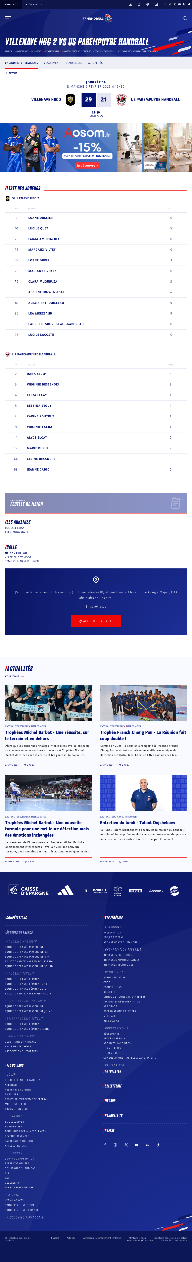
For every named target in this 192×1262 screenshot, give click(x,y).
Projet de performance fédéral (26, 1099)
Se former (14, 1153)
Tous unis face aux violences (25, 1131)
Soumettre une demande (22, 1210)
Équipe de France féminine (23, 979)
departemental (51, 51)
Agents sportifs (114, 977)
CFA (7, 1173)
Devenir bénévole (17, 1136)
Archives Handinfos (117, 1043)
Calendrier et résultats (21, 63)
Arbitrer (11, 1084)
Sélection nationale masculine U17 (29, 961)
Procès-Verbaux (114, 1038)
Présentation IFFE (17, 1163)
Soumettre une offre (20, 1205)
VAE (7, 1178)
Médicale (109, 1016)
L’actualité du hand (111, 816)
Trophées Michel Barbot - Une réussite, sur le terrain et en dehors (47, 736)
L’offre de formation (19, 1158)
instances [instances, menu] (11, 4)
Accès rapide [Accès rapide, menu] (34, 4)
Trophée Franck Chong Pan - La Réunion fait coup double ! (143, 736)
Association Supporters (21, 1051)
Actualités (95, 63)
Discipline (110, 992)
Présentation (112, 932)
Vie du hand (15, 1065)
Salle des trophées (18, 1046)
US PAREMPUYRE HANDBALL (155, 99)
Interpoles (131, 816)
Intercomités (38, 726)
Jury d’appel (111, 1021)
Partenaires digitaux (19, 1141)
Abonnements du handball (122, 942)
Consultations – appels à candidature (129, 1057)
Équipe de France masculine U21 (27, 952)
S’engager (15, 1116)
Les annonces (14, 1200)
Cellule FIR (12, 1182)
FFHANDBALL (114, 927)
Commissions (115, 972)
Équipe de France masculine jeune (28, 1011)
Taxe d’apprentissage (19, 1187)
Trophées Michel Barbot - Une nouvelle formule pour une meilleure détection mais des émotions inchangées (47, 829)
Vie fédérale (114, 918)
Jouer (11, 1074)
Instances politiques (117, 955)
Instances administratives (121, 960)
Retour (11, 73)
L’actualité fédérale (17, 726)
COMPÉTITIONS (112, 987)
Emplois (13, 1195)
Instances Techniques (118, 964)
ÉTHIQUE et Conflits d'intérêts (124, 996)
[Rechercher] (185, 18)
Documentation (117, 1028)
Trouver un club (17, 1109)
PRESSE (109, 1131)
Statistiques (74, 63)
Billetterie (113, 1086)
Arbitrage (110, 1006)
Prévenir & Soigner (18, 1089)
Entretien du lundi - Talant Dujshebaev (137, 823)
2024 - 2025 (36, 51)
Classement (52, 63)
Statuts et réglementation (121, 1001)
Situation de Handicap (20, 1168)
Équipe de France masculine (24, 947)
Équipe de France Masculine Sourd (29, 966)
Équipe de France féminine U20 (26, 984)
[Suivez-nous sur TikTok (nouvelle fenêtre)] (189, 4)
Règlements (111, 1033)
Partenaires (114, 1065)
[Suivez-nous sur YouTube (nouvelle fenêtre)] (179, 4)
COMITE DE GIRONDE (71, 51)
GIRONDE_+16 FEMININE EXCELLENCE (98, 51)
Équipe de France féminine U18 (25, 988)
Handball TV (114, 1116)
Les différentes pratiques (23, 1080)
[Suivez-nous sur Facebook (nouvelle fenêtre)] (165, 4)
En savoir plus (96, 607)
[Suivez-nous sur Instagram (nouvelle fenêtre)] (170, 4)
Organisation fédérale (123, 949)
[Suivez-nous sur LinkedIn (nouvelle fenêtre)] (184, 4)
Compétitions (21, 51)
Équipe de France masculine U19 (27, 956)
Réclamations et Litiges (119, 1011)
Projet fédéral (113, 937)
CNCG (106, 982)
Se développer (14, 1121)
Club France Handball (20, 1041)
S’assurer (11, 1094)
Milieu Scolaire (16, 1104)
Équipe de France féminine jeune (27, 1029)
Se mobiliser (13, 1126)
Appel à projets (15, 1145)
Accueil (8, 51)
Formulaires (112, 1048)
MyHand (110, 1101)
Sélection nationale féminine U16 (28, 993)
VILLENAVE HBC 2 (46, 99)
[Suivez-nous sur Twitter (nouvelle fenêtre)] (175, 4)
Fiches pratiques (114, 1053)
